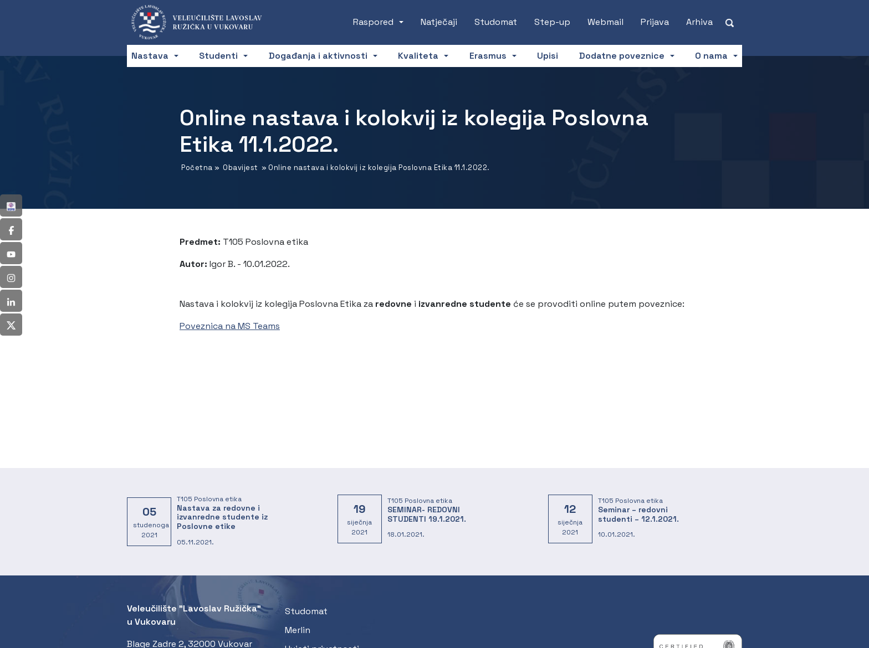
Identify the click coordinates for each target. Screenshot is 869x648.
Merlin (297, 630)
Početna (197, 167)
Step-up (552, 22)
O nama (711, 55)
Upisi (547, 55)
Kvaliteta (418, 55)
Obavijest (240, 167)
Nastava (149, 55)
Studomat (495, 22)
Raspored (373, 22)
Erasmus (488, 55)
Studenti (218, 55)
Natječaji (439, 22)
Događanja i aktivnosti (318, 55)
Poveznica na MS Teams (230, 326)
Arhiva (699, 22)
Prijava (655, 22)
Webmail (605, 22)
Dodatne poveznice (621, 55)
